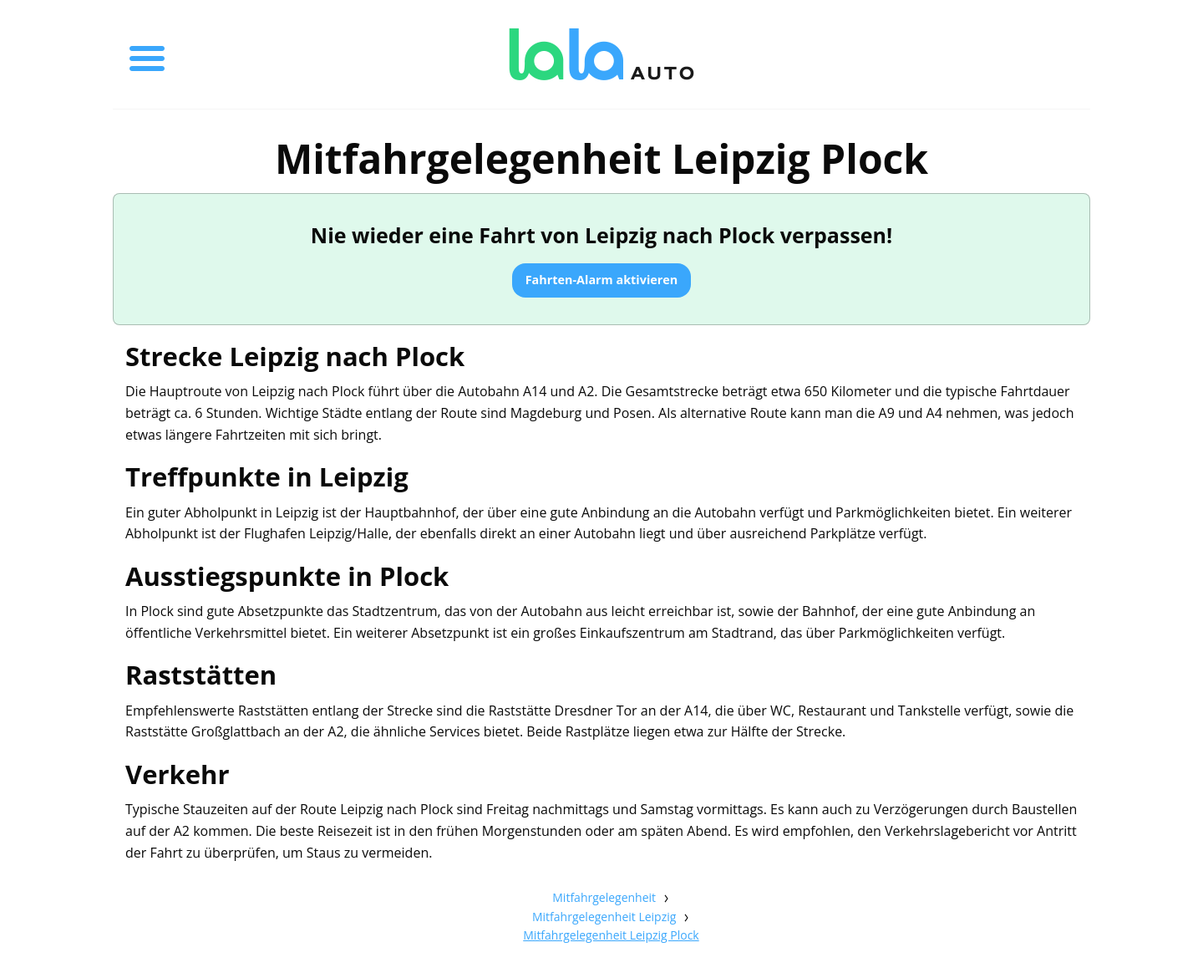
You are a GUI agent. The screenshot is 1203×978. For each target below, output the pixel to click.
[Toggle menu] (147, 54)
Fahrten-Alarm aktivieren (601, 280)
